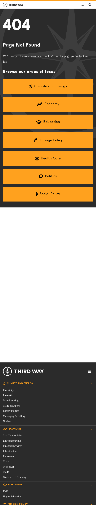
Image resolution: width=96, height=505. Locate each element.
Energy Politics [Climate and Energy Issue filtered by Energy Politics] (11, 411)
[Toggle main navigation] (83, 5)
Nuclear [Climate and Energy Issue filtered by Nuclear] (7, 421)
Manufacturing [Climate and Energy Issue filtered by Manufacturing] (10, 400)
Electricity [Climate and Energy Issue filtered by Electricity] (8, 390)
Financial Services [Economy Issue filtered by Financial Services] (12, 446)
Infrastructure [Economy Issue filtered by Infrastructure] (10, 451)
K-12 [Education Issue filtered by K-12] (5, 491)
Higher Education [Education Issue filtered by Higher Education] (12, 496)
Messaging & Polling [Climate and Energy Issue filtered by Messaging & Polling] (14, 416)
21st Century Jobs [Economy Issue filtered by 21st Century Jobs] (12, 435)
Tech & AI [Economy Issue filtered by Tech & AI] (8, 466)
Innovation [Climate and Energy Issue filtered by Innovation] (8, 395)
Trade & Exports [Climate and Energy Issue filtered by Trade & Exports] (11, 405)
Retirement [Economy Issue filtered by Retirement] (9, 456)
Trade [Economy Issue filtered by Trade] (6, 472)
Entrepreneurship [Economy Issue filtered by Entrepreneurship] (12, 440)
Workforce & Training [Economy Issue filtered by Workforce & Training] (14, 477)
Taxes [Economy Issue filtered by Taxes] (6, 461)
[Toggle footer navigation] (89, 371)
